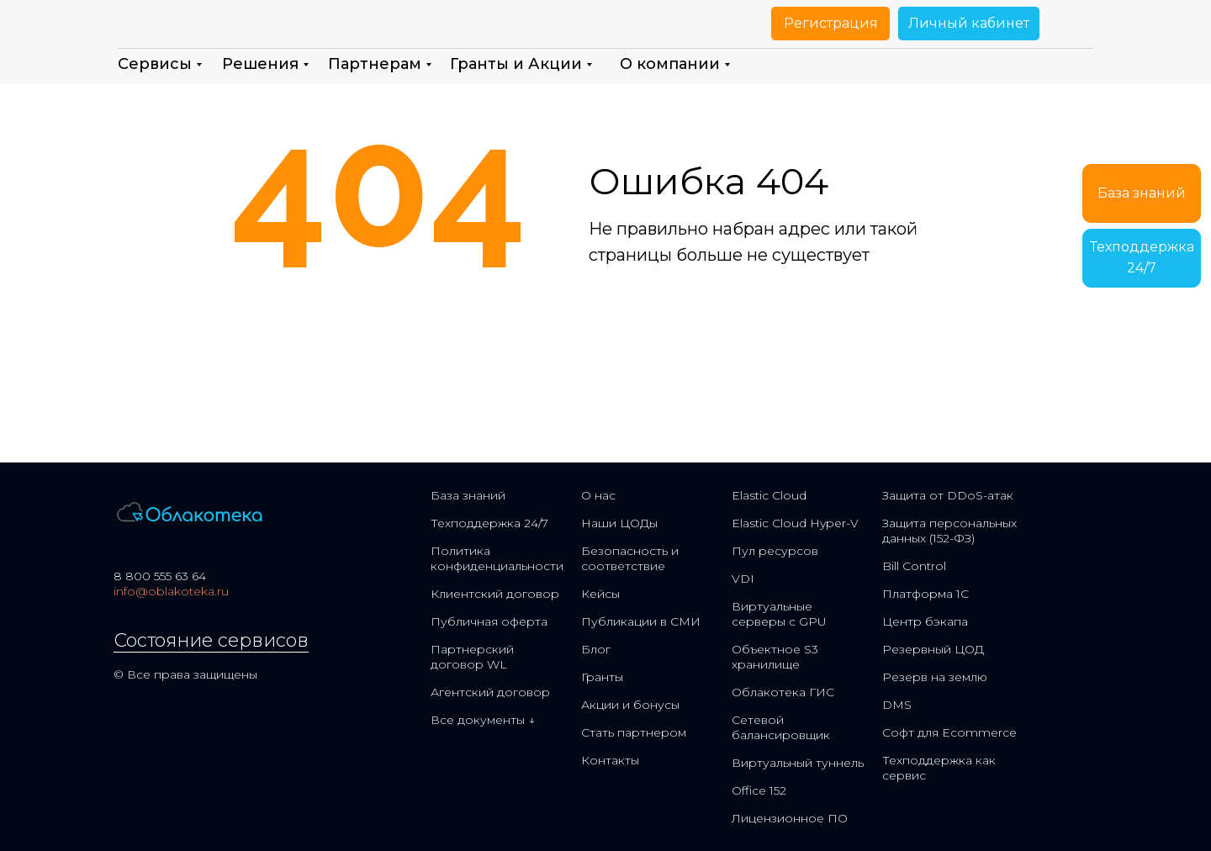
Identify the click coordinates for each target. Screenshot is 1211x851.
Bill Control (914, 566)
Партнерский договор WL (472, 657)
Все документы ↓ (483, 719)
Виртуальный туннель (798, 762)
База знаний (468, 495)
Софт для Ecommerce (949, 732)
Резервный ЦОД (933, 649)
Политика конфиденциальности (497, 558)
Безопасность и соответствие (630, 558)
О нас (598, 495)
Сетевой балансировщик (781, 727)
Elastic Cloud (769, 495)
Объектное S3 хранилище (775, 657)
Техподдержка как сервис (939, 768)
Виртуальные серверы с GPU (779, 614)
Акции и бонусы (630, 704)
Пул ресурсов (775, 550)
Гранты (602, 676)
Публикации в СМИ (641, 621)
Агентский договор (490, 692)
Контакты (610, 760)
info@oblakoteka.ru (171, 591)
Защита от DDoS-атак (947, 495)
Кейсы (600, 593)
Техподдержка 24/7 (489, 523)
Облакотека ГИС (783, 692)
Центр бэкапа (925, 621)
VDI (743, 578)
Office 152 (759, 790)
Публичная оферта (489, 621)
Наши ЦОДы (619, 523)
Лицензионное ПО (790, 818)
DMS (897, 704)
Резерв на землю (934, 676)
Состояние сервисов (211, 640)
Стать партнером (633, 732)
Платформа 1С (925, 593)
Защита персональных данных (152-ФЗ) (949, 530)
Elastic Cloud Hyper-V (795, 523)
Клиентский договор (495, 593)
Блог (596, 649)
